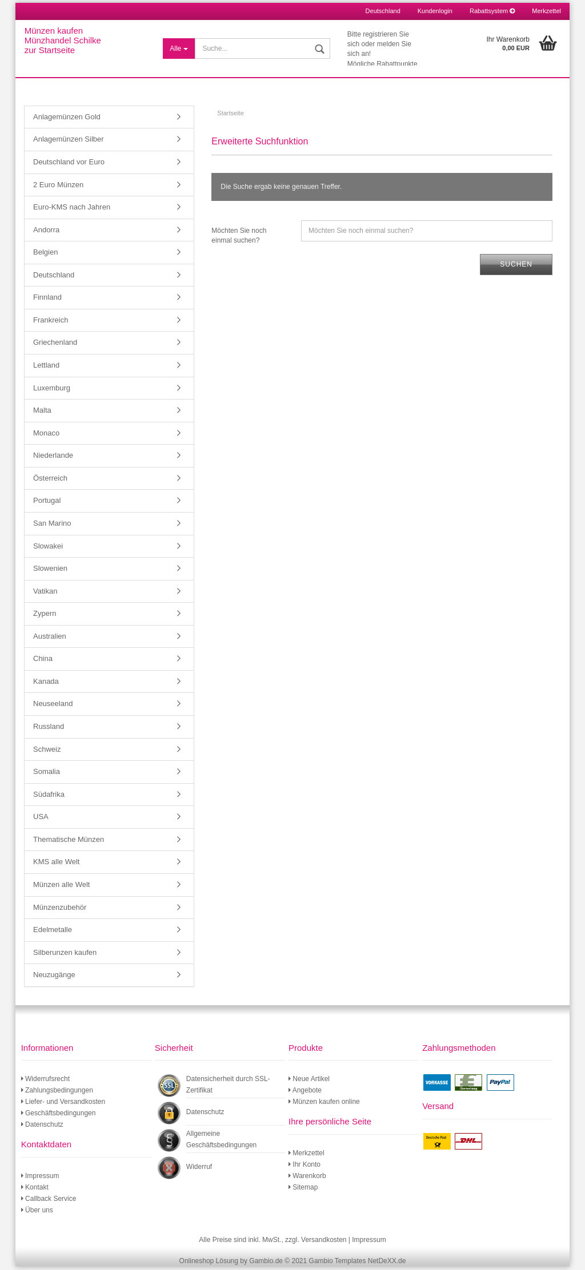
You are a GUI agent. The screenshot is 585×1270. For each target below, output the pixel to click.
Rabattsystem (492, 10)
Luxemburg (51, 390)
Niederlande (53, 458)
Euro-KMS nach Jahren (71, 209)
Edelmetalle (52, 932)
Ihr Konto (304, 1167)
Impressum (40, 1179)
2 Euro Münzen (58, 187)
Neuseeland (53, 707)
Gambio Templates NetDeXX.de (357, 1264)
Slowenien (50, 571)
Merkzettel (546, 10)
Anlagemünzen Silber (68, 142)
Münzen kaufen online (324, 1105)
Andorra (46, 232)
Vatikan (45, 594)
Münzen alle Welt (61, 887)
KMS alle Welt (56, 865)
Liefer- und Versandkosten (63, 1105)
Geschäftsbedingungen (58, 1116)
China (43, 662)
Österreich (50, 481)
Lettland (46, 368)
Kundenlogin (435, 10)
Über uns (37, 1213)
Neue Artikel (309, 1082)
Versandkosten (323, 1243)
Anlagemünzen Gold (67, 119)
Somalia (46, 774)
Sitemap (303, 1190)
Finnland (47, 300)
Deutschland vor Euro (69, 164)
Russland (48, 729)
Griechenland (55, 345)
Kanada (46, 684)
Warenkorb (307, 1179)
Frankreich (50, 322)
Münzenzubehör (59, 910)
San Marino (52, 526)
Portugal (47, 503)
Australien (49, 639)
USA (41, 819)
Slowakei (48, 549)
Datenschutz (42, 1128)
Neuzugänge (54, 977)
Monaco (46, 436)
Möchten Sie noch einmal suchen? (238, 238)
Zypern (44, 616)
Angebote (305, 1094)
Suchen (516, 267)
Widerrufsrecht (45, 1082)
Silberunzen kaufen (65, 955)
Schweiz (47, 752)
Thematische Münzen (68, 842)
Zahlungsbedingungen (57, 1094)
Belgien (45, 255)
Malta (42, 413)
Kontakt (35, 1190)
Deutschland (53, 277)
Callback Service (49, 1202)
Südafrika (49, 797)
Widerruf (199, 1170)
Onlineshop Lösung (208, 1264)
